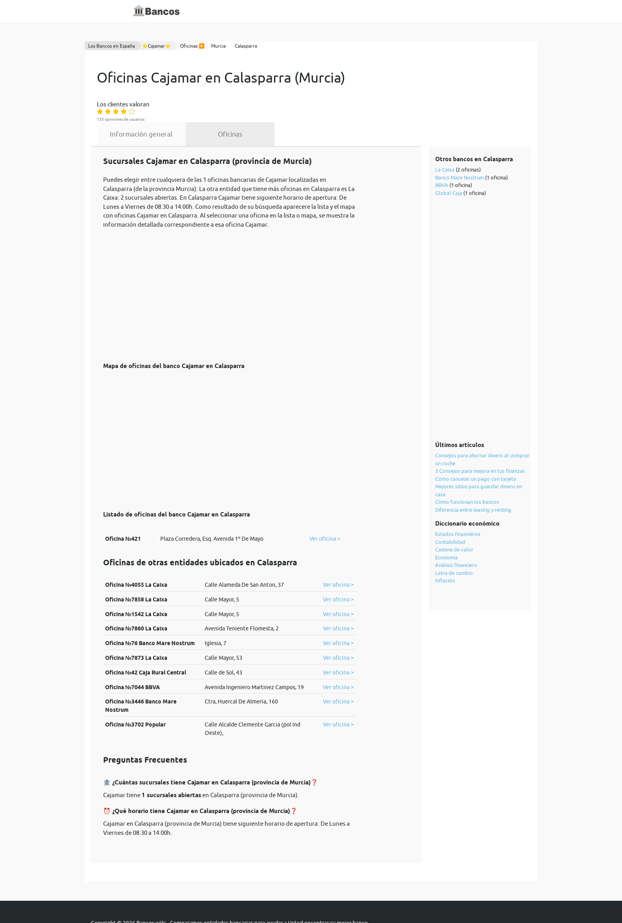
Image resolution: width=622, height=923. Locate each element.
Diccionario (255, 11)
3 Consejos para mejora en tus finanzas (480, 440)
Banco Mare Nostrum (460, 147)
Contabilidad (451, 512)
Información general (214, 104)
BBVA (442, 155)
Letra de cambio (454, 543)
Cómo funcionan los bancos (467, 471)
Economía (447, 527)
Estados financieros (458, 504)
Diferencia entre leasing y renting (474, 479)
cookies (301, 900)
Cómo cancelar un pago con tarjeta (476, 448)
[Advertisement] (229, 260)
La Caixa (445, 139)
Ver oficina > (324, 508)
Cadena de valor (455, 519)
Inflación (445, 550)
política (273, 900)
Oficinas (303, 104)
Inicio (226, 11)
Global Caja (449, 163)
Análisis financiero (457, 535)
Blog (284, 11)
